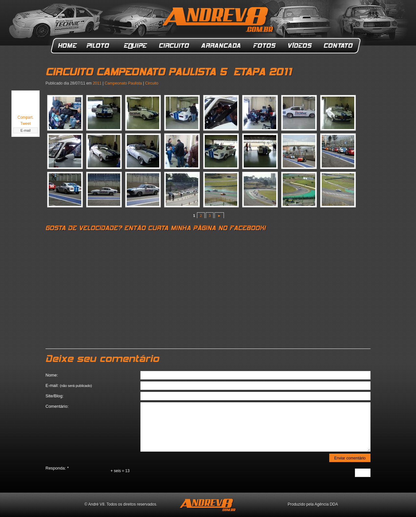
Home (67, 46)
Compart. (25, 117)
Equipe (135, 46)
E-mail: (69, 385)
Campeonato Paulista (123, 83)
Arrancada (221, 46)
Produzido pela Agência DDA (313, 504)
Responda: (57, 468)
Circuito (174, 46)
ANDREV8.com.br (219, 20)
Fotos (264, 46)
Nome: (52, 375)
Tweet (25, 123)
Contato (338, 46)
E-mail (25, 130)
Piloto (99, 46)
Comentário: (57, 406)
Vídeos (300, 46)
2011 (97, 83)
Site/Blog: (55, 395)
